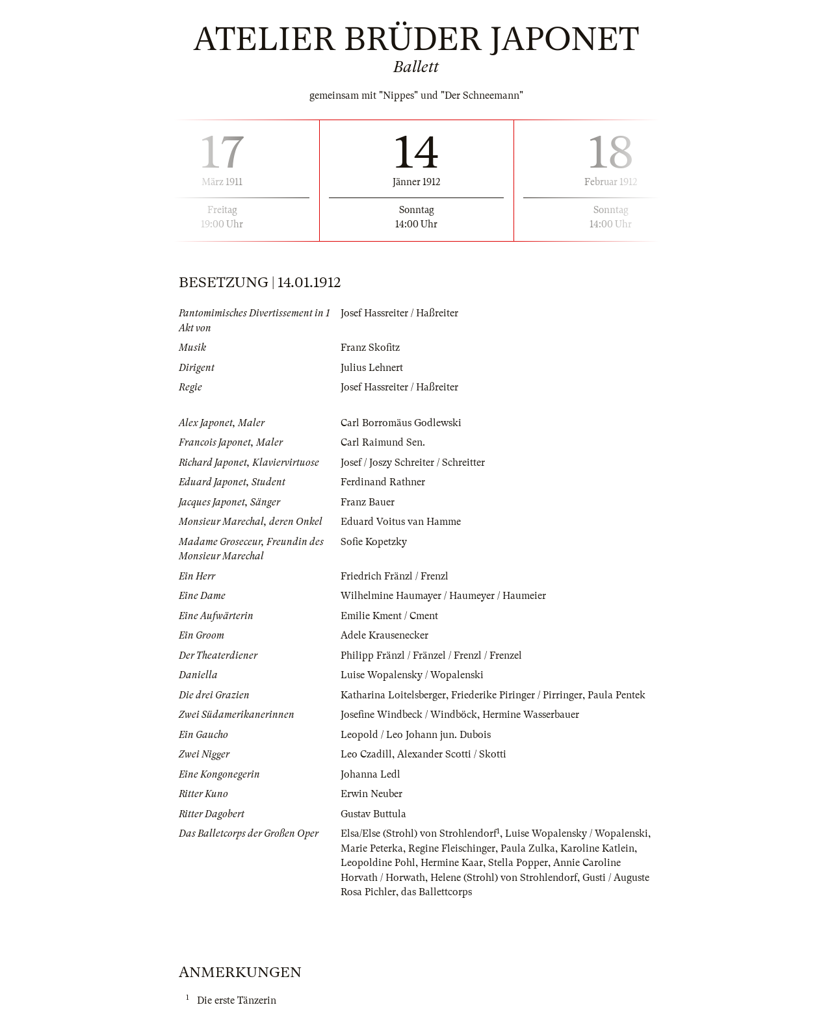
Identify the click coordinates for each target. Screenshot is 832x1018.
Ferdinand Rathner (383, 482)
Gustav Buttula (373, 814)
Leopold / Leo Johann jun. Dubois (416, 735)
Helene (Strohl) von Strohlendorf (503, 878)
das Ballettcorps (436, 892)
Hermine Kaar (452, 863)
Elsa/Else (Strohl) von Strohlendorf (419, 833)
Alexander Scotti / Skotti (451, 754)
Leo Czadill (366, 754)
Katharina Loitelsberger (393, 695)
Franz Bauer (368, 502)
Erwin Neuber (371, 794)
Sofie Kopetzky (374, 542)
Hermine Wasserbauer (530, 714)
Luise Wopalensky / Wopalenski (412, 675)
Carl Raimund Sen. (383, 442)
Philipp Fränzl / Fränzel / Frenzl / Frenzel (431, 655)
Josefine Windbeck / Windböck (409, 714)
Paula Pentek (616, 695)
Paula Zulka (527, 848)
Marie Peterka (372, 848)
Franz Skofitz (370, 347)
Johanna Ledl (370, 774)
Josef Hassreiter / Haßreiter (399, 313)
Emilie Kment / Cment (389, 616)
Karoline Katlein (597, 848)
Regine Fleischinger (451, 848)
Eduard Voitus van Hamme (401, 522)
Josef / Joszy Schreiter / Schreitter (413, 462)
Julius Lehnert (372, 368)
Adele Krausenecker (384, 635)
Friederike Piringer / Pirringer (516, 695)
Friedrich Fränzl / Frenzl (394, 576)
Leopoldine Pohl (378, 863)
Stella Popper (518, 863)
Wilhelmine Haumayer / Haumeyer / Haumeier (443, 596)
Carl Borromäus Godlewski (401, 423)
